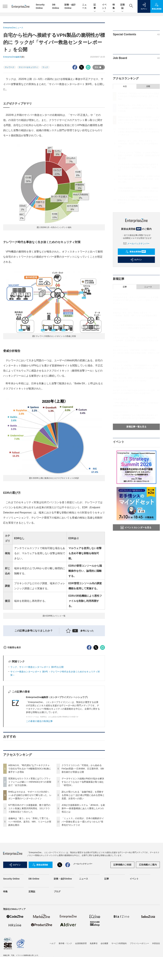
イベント (104, 6)
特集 (113, 6)
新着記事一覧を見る (136, 426)
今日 (125, 86)
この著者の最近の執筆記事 (39, 778)
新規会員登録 (135, 251)
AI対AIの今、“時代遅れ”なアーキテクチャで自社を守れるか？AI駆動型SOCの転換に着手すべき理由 (29, 826)
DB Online (33, 936)
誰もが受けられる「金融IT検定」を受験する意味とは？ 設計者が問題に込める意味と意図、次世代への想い (83, 852)
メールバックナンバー (136, 243)
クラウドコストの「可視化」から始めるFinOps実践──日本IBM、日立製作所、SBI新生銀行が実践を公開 (83, 826)
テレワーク (9, 67)
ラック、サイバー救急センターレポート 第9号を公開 (37, 724)
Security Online (11, 936)
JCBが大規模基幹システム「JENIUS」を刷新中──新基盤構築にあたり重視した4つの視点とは (83, 866)
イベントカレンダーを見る (135, 527)
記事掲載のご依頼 (122, 922)
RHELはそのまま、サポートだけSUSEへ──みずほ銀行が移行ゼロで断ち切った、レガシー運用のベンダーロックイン (30, 852)
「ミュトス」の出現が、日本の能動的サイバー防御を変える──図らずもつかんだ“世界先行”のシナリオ (83, 879)
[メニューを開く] (5, 6)
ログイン (136, 259)
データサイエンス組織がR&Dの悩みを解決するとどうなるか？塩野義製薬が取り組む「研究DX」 (83, 839)
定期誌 (122, 6)
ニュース (148, 287)
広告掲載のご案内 (148, 922)
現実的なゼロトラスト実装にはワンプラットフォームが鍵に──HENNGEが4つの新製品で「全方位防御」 (29, 839)
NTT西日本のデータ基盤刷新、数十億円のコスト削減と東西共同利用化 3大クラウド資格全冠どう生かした (29, 866)
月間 (148, 86)
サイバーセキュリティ (28, 67)
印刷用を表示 (12, 705)
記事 (94, 6)
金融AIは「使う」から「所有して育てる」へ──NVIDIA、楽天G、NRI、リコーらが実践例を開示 (29, 879)
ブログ (57, 949)
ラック (45, 67)
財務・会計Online (63, 936)
